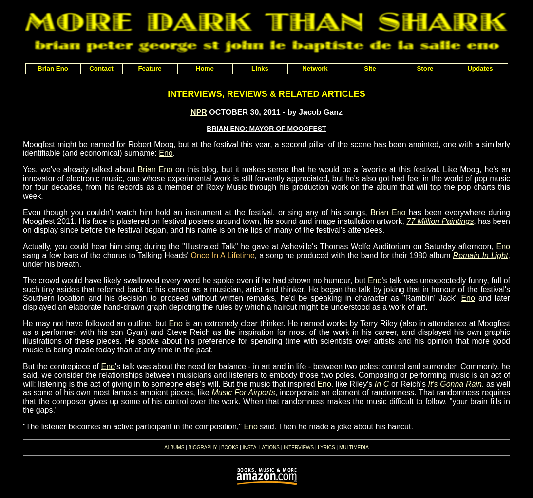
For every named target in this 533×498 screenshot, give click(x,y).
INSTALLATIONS (261, 447)
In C (382, 384)
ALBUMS (174, 447)
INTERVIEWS (299, 447)
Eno (165, 153)
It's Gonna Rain (455, 384)
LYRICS (326, 447)
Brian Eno (154, 170)
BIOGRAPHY (202, 447)
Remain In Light (480, 255)
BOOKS (230, 447)
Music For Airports (243, 392)
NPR (198, 112)
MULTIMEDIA (354, 447)
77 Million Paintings (440, 221)
